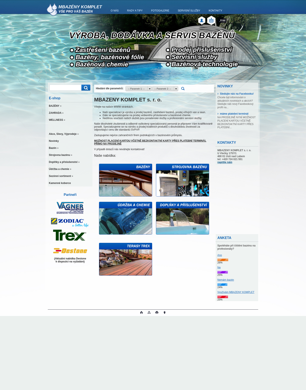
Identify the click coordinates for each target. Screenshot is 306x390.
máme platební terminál (232, 113)
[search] (85, 88)
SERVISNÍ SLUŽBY (189, 10)
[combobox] (138, 88)
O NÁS (115, 10)
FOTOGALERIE (160, 10)
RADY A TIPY (135, 10)
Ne (219, 267)
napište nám (224, 162)
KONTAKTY (215, 10)
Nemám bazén (225, 280)
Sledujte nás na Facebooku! (235, 93)
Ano (219, 255)
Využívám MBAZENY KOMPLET (235, 292)
